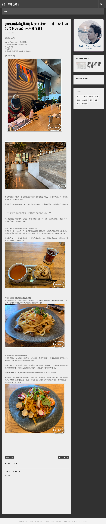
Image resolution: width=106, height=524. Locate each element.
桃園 (12, 457)
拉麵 (96, 96)
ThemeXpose (68, 521)
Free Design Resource (80, 521)
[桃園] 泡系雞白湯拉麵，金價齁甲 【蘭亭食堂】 (94, 65)
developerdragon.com (41, 521)
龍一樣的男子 (11, 4)
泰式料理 (84, 100)
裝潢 (91, 100)
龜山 (78, 104)
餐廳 (96, 100)
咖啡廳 (7, 457)
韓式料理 (84, 104)
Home (6, 11)
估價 (85, 96)
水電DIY (79, 96)
